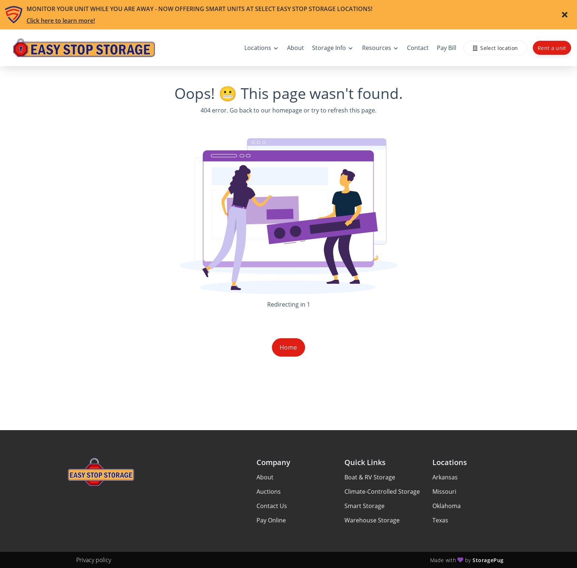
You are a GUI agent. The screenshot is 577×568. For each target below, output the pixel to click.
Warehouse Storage (372, 520)
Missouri (444, 491)
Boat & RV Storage (369, 477)
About (264, 477)
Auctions (268, 491)
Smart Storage (364, 506)
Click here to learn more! (60, 21)
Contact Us (271, 506)
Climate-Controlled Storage (382, 491)
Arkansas (445, 477)
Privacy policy (93, 560)
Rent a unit (552, 47)
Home (288, 347)
